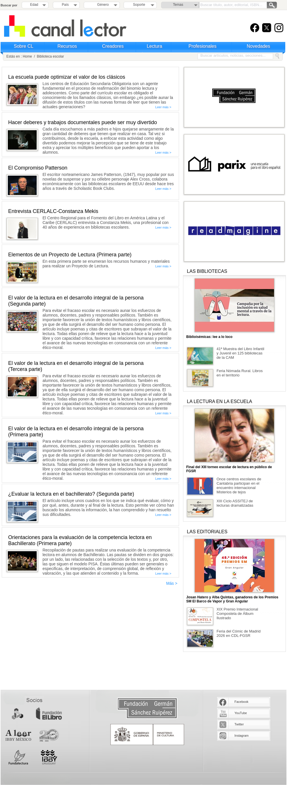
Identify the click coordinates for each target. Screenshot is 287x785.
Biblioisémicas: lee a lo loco (209, 337)
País (65, 5)
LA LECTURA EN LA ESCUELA (219, 401)
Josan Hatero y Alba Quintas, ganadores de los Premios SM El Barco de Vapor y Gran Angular (232, 599)
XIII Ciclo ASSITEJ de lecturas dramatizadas (235, 503)
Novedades (258, 46)
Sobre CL (23, 46)
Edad (34, 5)
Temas (178, 5)
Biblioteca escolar (50, 56)
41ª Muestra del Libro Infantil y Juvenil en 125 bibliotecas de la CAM (240, 353)
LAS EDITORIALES (207, 531)
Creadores (113, 46)
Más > (172, 583)
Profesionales (203, 46)
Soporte (139, 5)
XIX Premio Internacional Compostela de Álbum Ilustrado (237, 613)
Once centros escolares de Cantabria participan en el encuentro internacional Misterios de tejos (239, 485)
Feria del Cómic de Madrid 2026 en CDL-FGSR (238, 633)
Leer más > (163, 107)
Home (27, 56)
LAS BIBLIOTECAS (207, 271)
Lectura (154, 46)
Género (102, 5)
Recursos (67, 46)
